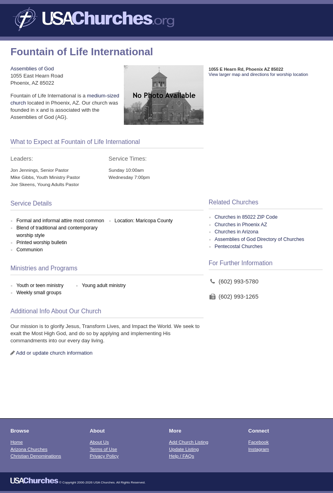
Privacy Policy (104, 455)
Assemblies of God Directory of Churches (259, 239)
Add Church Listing (188, 441)
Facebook (258, 441)
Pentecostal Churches (238, 246)
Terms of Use (103, 449)
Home (16, 441)
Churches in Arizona (237, 232)
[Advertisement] (266, 138)
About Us (99, 441)
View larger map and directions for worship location (258, 74)
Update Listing (184, 449)
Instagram (258, 449)
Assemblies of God (32, 69)
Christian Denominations (35, 455)
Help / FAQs (181, 455)
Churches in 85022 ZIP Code (246, 217)
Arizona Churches (28, 449)
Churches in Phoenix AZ (241, 224)
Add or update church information (54, 353)
